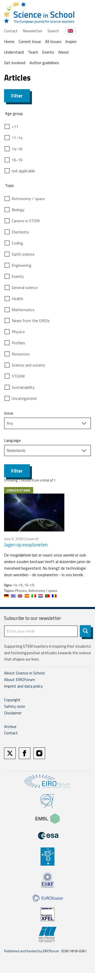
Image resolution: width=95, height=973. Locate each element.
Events (48, 52)
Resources (21, 354)
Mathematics (23, 310)
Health (17, 299)
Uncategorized (24, 398)
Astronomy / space (28, 199)
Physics (18, 332)
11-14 (17, 138)
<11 (15, 127)
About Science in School (24, 673)
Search (53, 31)
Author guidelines (44, 63)
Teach (33, 52)
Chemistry (20, 232)
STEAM (18, 376)
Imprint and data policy (23, 686)
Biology (18, 210)
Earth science (23, 254)
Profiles (18, 343)
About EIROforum (19, 679)
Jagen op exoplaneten (26, 544)
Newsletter (32, 31)
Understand (14, 52)
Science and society (28, 365)
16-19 (17, 160)
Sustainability (23, 387)
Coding (17, 243)
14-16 (17, 149)
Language (12, 440)
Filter (17, 96)
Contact (11, 31)
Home (9, 41)
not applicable (23, 171)
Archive (10, 726)
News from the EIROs (31, 321)
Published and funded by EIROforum (31, 951)
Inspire (71, 41)
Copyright (12, 700)
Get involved (14, 63)
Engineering (21, 265)
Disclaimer (13, 713)
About (63, 52)
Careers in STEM (26, 221)
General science (25, 287)
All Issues (53, 41)
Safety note (14, 706)
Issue (8, 413)
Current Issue (29, 41)
